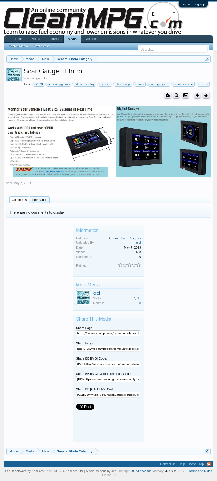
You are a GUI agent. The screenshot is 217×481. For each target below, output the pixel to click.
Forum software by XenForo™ (44, 471)
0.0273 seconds (140, 471)
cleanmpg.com (59, 84)
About (36, 38)
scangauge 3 (158, 84)
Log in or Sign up (193, 4)
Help (182, 464)
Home (19, 38)
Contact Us (167, 464)
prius (140, 84)
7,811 (137, 298)
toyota (203, 84)
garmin (104, 84)
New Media (41, 46)
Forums (54, 38)
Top (201, 464)
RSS (209, 464)
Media (72, 39)
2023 (38, 84)
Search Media (18, 46)
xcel (9, 183)
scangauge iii (183, 84)
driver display (84, 84)
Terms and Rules (200, 471)
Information (39, 199)
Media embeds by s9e (101, 471)
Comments (19, 199)
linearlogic (123, 84)
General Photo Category (124, 238)
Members (91, 38)
